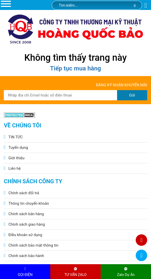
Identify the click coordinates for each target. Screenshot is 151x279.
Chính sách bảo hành (26, 255)
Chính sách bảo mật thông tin (33, 245)
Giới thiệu (16, 158)
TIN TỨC (15, 137)
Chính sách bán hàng (26, 214)
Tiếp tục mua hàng (75, 68)
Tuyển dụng (18, 147)
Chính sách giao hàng (26, 224)
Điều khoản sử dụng (25, 235)
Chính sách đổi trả (23, 193)
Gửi (132, 95)
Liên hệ (14, 168)
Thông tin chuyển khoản (28, 203)
